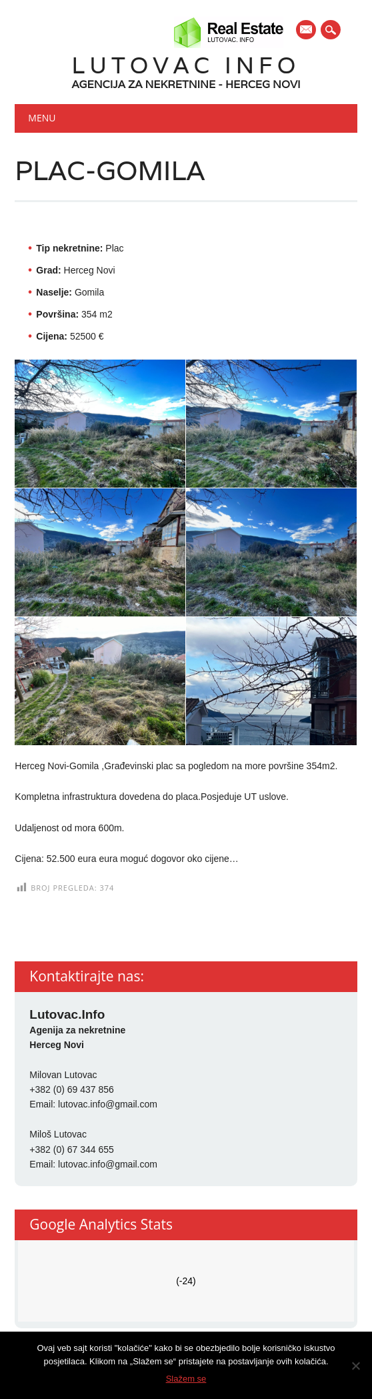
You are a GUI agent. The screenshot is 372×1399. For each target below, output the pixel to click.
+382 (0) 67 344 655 (71, 1149)
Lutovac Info (186, 65)
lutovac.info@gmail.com (107, 1104)
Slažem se (186, 1379)
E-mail (306, 30)
